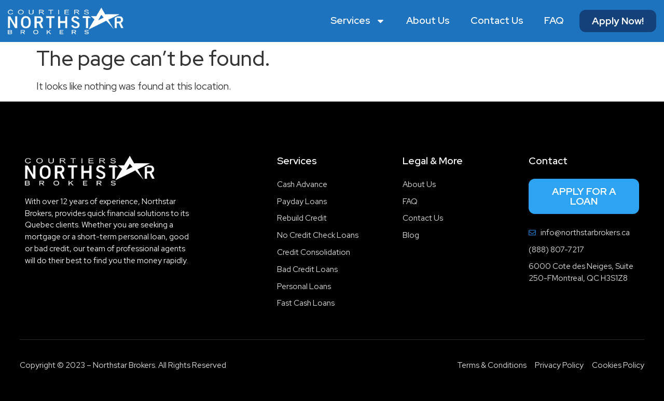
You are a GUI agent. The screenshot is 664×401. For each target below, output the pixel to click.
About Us (428, 20)
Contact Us (497, 20)
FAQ (554, 20)
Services (357, 21)
